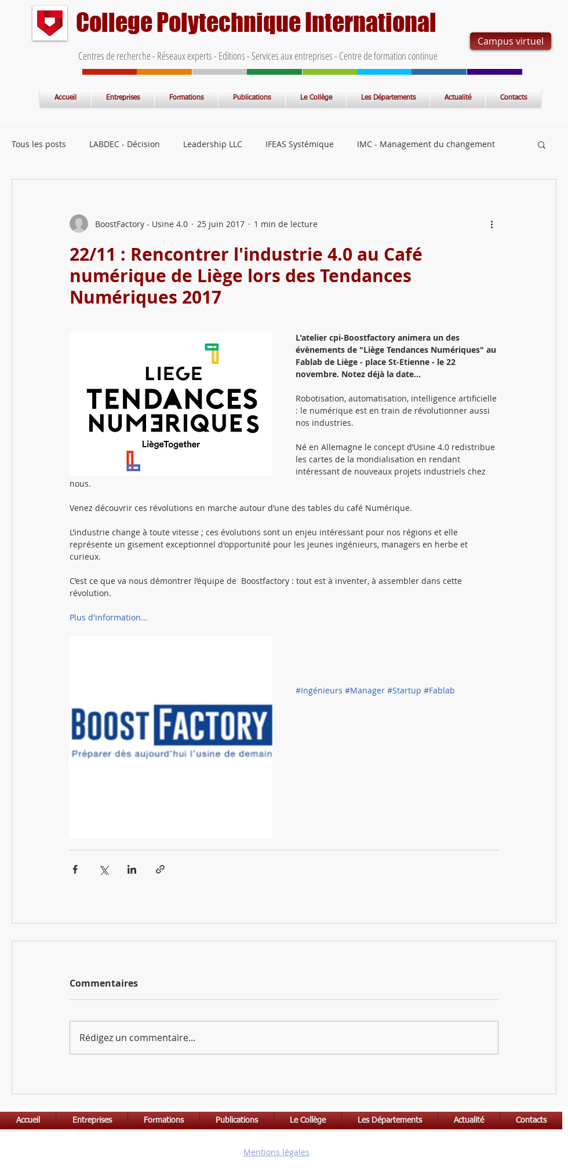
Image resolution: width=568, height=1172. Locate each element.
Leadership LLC (212, 144)
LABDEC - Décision (124, 144)
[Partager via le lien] (160, 869)
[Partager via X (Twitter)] (103, 869)
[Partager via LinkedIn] (131, 869)
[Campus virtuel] (510, 41)
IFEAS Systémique (299, 144)
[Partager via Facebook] (75, 869)
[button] (541, 144)
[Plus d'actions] (491, 224)
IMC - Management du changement (426, 144)
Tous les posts (39, 144)
